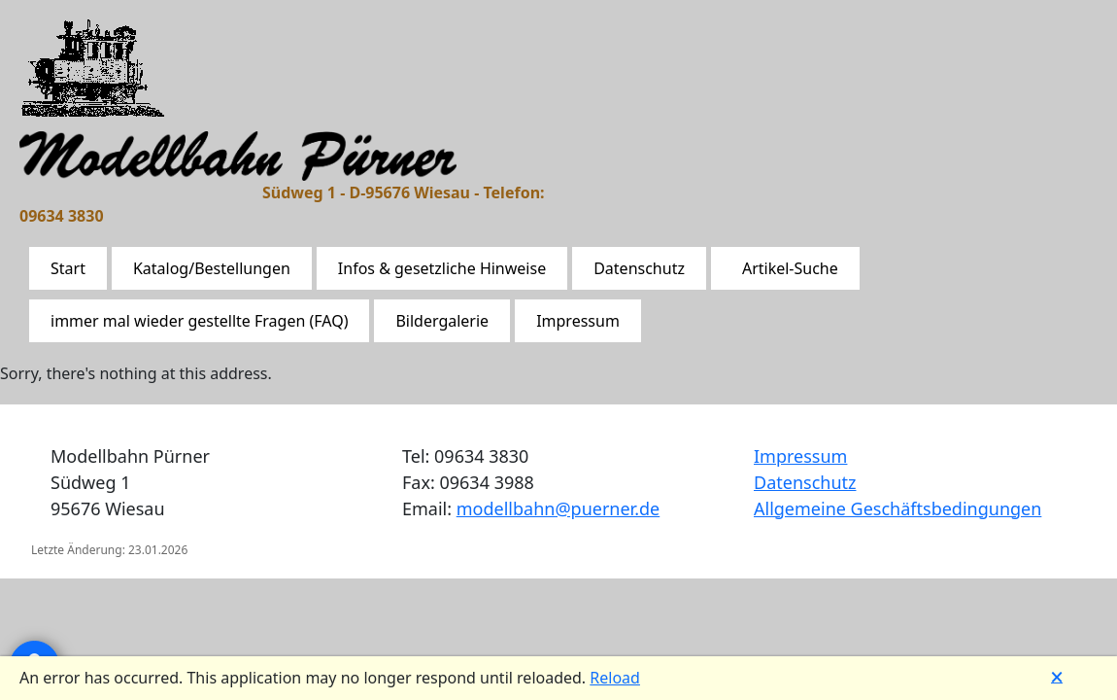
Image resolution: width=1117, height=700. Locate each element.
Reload (615, 677)
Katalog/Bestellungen (211, 268)
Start (68, 268)
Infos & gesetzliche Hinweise (442, 268)
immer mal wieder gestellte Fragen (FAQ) (199, 321)
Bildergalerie (442, 321)
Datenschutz (639, 268)
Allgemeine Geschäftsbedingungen (897, 508)
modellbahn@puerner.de (558, 508)
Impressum (578, 321)
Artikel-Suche (790, 268)
